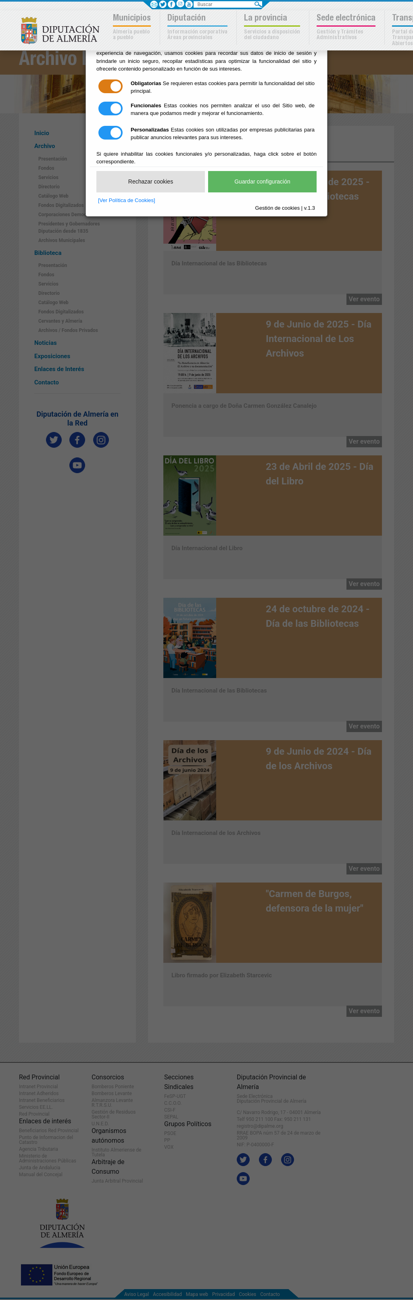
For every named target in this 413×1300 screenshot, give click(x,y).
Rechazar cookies (150, 181)
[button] (133, 27)
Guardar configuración (262, 181)
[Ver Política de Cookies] (126, 200)
